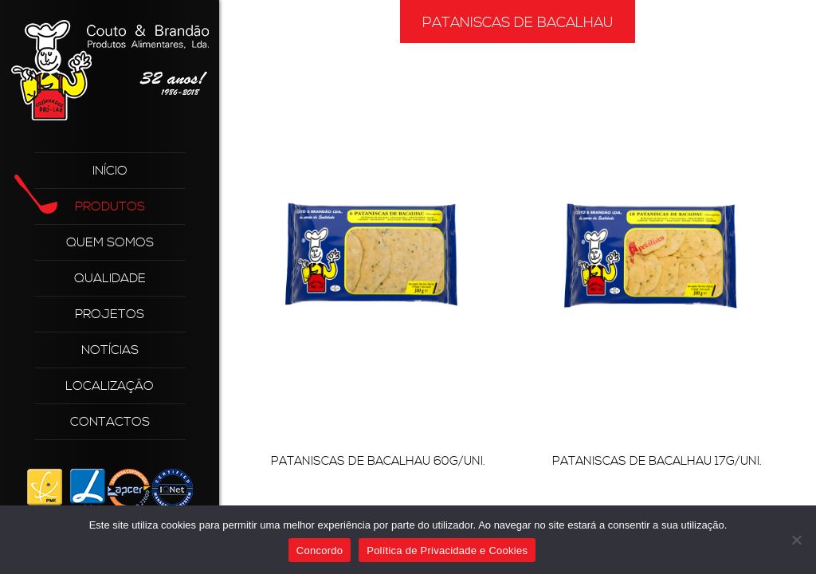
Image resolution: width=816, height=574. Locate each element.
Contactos (110, 422)
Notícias (110, 350)
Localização (109, 386)
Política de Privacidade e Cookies (447, 550)
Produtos (89, 201)
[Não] (796, 540)
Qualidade (110, 278)
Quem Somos (110, 242)
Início (110, 171)
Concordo (319, 550)
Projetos (109, 314)
